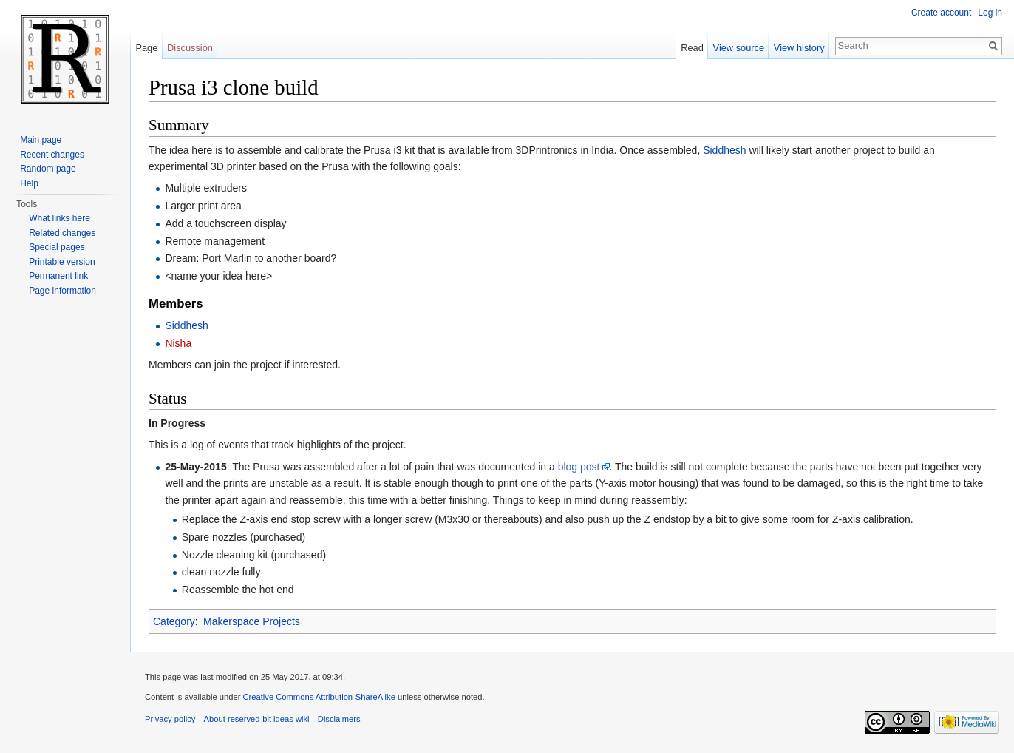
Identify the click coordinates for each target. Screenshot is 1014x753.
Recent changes (52, 154)
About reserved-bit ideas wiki (257, 719)
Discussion (190, 47)
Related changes (62, 233)
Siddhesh (724, 150)
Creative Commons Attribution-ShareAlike (318, 696)
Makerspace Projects (251, 621)
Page (146, 47)
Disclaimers (339, 719)
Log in (990, 12)
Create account (941, 12)
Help (29, 183)
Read (692, 47)
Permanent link (58, 276)
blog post (579, 467)
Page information (62, 291)
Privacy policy (170, 719)
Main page (40, 140)
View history (799, 47)
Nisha (178, 343)
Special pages (56, 247)
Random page (47, 168)
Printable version (62, 262)
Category (174, 621)
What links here (59, 218)
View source (738, 47)
